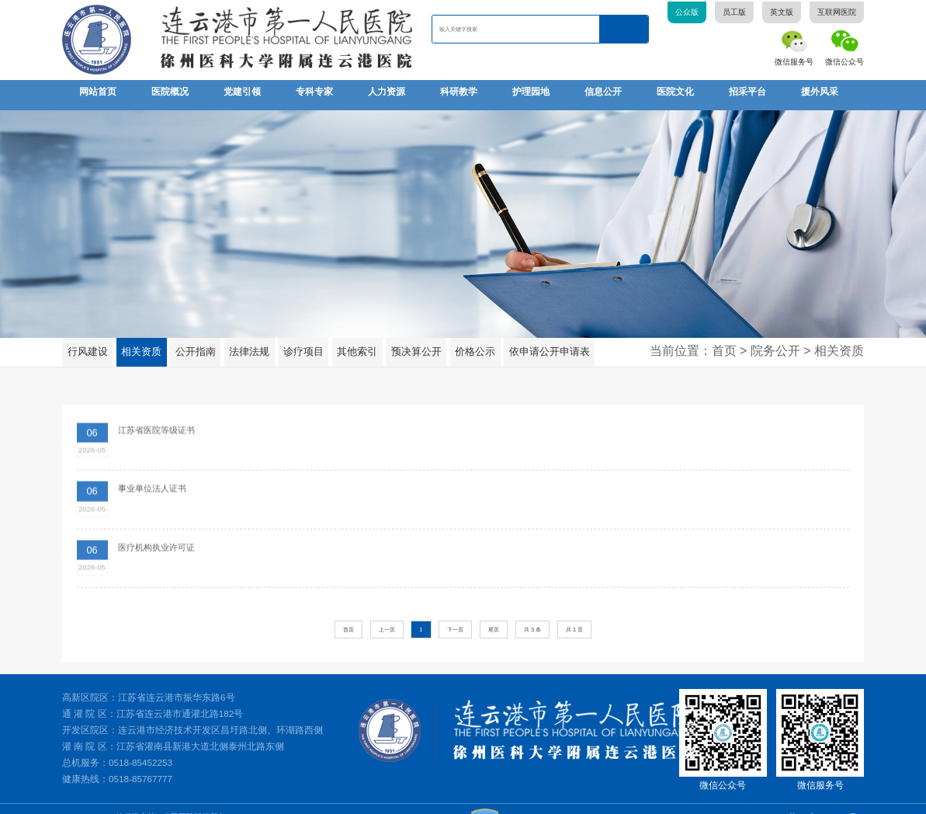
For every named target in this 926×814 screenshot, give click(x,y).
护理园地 (531, 91)
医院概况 (170, 91)
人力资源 (386, 91)
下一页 (455, 612)
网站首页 (97, 91)
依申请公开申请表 (539, 344)
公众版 (687, 12)
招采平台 (747, 91)
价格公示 (468, 344)
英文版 (781, 12)
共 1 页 (574, 612)
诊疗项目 (299, 344)
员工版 (734, 12)
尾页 (493, 612)
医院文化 (675, 91)
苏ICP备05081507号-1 (826, 799)
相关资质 (139, 344)
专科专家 (314, 91)
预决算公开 (410, 344)
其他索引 (352, 344)
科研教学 (458, 91)
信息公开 (603, 91)
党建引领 (242, 91)
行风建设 (87, 344)
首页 (348, 612)
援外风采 (819, 91)
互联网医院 (836, 12)
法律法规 (246, 344)
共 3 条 (532, 612)
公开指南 (193, 344)
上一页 (387, 612)
